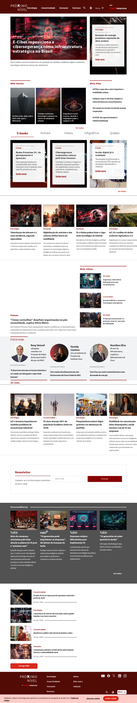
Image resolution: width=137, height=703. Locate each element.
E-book (18, 148)
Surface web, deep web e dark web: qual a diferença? (22, 118)
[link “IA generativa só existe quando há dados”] (113, 520)
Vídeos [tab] (68, 133)
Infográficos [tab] (91, 133)
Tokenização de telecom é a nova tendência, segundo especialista (23, 236)
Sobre (76, 677)
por (111, 5)
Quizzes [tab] (115, 133)
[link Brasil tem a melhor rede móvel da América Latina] (21, 633)
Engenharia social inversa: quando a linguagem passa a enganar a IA (70, 117)
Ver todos (80, 128)
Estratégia (32, 8)
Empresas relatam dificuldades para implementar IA (78, 539)
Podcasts (14, 315)
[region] (68, 698)
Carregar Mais (23, 666)
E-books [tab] (22, 133)
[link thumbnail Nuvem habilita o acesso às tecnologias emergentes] (90, 300)
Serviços (76, 8)
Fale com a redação (78, 684)
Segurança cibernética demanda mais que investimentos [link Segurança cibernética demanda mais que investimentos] (112, 282)
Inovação (63, 8)
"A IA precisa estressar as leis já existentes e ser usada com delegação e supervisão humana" (28, 373)
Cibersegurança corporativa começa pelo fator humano (66, 155)
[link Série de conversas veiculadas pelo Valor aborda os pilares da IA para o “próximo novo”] (23, 520)
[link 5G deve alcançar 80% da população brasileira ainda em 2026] (58, 405)
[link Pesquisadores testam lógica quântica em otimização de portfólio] (91, 405)
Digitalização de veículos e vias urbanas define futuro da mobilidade (57, 236)
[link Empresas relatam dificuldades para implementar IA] (83, 520)
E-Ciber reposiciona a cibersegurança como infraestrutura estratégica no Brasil (47, 47)
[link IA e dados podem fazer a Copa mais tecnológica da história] (91, 216)
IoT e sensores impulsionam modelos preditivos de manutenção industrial (23, 425)
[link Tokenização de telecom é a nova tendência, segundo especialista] (25, 216)
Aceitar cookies (111, 698)
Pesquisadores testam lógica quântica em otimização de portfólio (89, 425)
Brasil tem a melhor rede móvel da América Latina (53, 633)
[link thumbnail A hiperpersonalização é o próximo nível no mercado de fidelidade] (90, 319)
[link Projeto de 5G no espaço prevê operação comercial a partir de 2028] (21, 597)
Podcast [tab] (45, 133)
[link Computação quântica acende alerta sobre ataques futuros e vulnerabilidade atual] (21, 651)
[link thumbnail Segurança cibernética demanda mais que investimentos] (90, 280)
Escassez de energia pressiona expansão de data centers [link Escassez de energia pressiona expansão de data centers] (107, 38)
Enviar (104, 479)
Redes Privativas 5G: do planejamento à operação (28, 155)
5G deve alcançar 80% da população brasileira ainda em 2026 (57, 425)
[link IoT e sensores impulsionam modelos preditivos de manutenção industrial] (25, 405)
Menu (97, 8)
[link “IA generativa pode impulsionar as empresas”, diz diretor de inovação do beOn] (53, 520)
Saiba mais (100, 60)
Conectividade (48, 8)
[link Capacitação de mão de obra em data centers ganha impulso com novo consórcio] (21, 615)
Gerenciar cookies (93, 698)
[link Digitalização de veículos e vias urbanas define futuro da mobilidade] (58, 216)
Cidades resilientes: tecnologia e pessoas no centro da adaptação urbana (47, 117)
